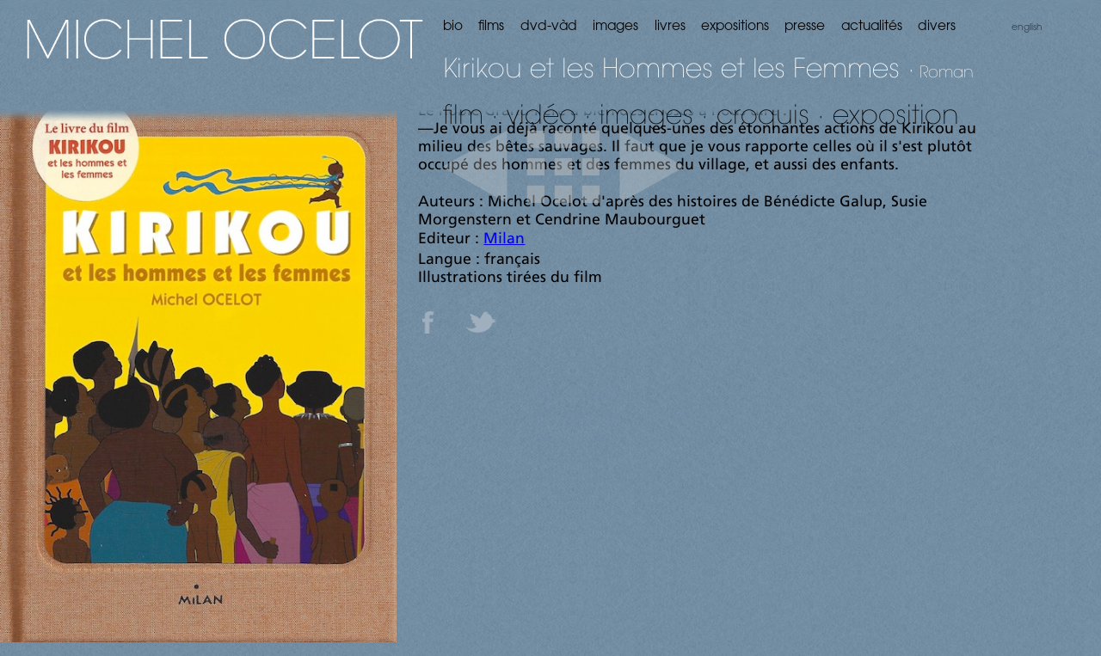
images (646, 114)
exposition (896, 114)
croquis (763, 114)
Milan (504, 239)
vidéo (541, 114)
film (463, 114)
